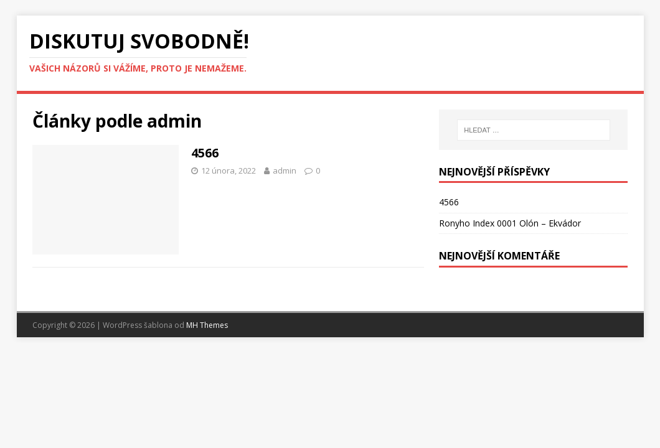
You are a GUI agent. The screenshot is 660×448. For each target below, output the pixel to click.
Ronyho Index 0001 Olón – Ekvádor (510, 223)
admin (284, 170)
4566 (205, 152)
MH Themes (207, 325)
